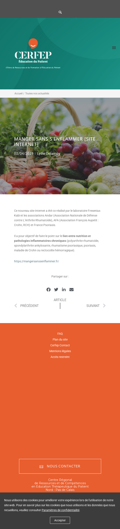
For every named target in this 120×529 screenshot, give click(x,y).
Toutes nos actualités (37, 93)
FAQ (60, 333)
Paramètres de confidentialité (60, 510)
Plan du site (60, 339)
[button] (48, 289)
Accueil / (19, 93)
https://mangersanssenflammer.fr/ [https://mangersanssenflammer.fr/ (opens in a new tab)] (36, 261)
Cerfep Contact (60, 345)
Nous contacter (60, 466)
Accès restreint (60, 357)
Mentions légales (60, 351)
